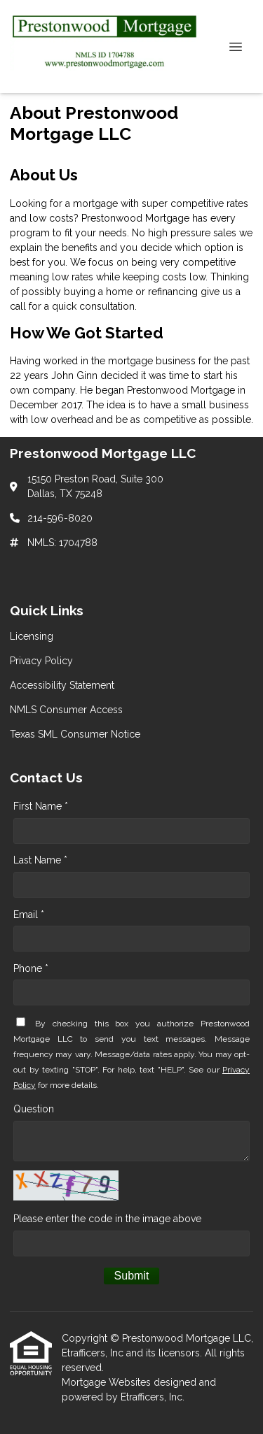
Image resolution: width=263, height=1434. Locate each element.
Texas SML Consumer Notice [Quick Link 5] (75, 734)
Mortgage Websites (108, 1382)
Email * (28, 914)
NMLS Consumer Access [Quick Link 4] (66, 709)
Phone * (30, 968)
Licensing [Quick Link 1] (31, 636)
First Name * (40, 806)
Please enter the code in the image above (107, 1218)
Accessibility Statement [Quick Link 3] (62, 685)
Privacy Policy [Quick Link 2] (41, 660)
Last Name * (40, 860)
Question (33, 1108)
